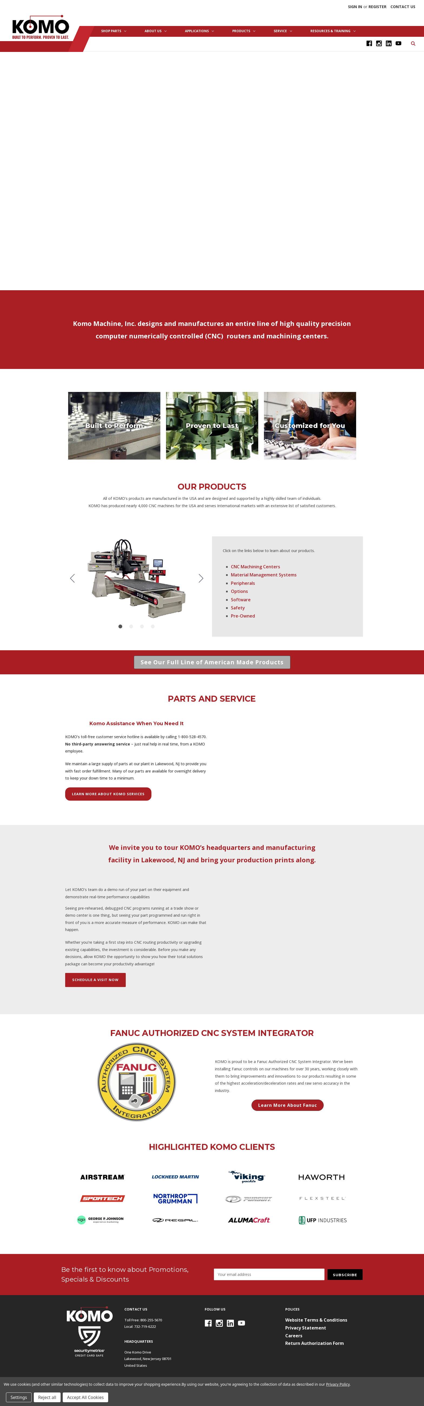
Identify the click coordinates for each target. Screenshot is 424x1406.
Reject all (47, 1397)
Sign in (355, 6)
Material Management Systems (264, 575)
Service (283, 31)
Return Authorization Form (314, 1343)
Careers (293, 1336)
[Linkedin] (389, 43)
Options (239, 591)
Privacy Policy (338, 1384)
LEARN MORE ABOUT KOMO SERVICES (108, 793)
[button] (212, 662)
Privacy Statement (305, 1328)
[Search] (412, 43)
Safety (238, 608)
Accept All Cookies (85, 1397)
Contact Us (402, 6)
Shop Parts (113, 31)
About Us (156, 31)
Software (241, 600)
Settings (19, 1397)
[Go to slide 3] (142, 626)
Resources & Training (333, 31)
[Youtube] (398, 43)
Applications (199, 31)
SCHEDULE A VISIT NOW (95, 979)
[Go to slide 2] (201, 578)
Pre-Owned (243, 616)
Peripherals (243, 583)
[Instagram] (379, 43)
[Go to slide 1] (120, 626)
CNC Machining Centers (255, 567)
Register (377, 6)
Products (243, 31)
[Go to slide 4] (72, 578)
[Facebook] (369, 43)
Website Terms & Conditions (316, 1320)
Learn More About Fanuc (287, 1105)
